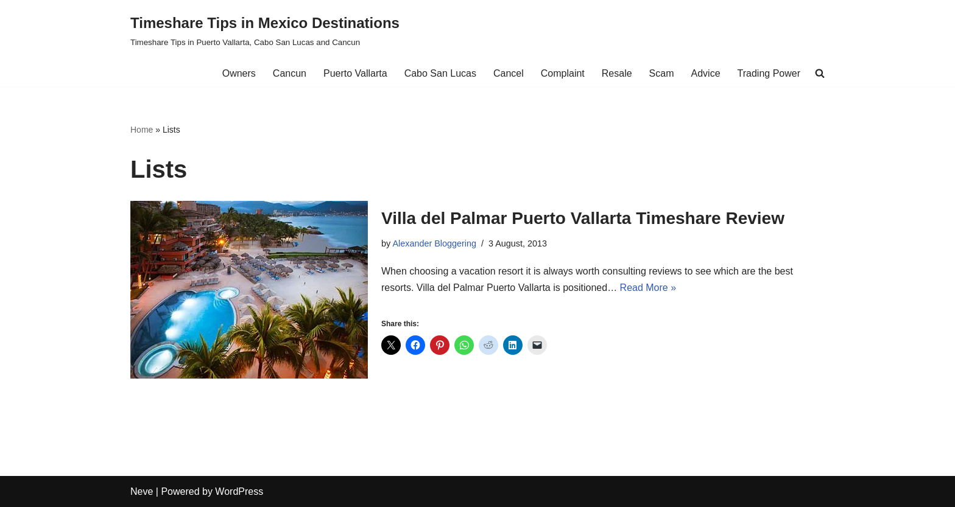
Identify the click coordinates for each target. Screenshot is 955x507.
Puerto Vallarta (355, 73)
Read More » (648, 287)
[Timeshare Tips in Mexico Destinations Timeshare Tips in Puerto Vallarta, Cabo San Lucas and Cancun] (265, 30)
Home (141, 130)
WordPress (239, 491)
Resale (617, 73)
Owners (239, 73)
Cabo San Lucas (440, 73)
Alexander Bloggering (434, 243)
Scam (661, 73)
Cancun (289, 73)
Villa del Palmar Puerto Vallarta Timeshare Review (582, 218)
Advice (706, 73)
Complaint (563, 73)
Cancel (508, 73)
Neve (141, 491)
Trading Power (769, 73)
